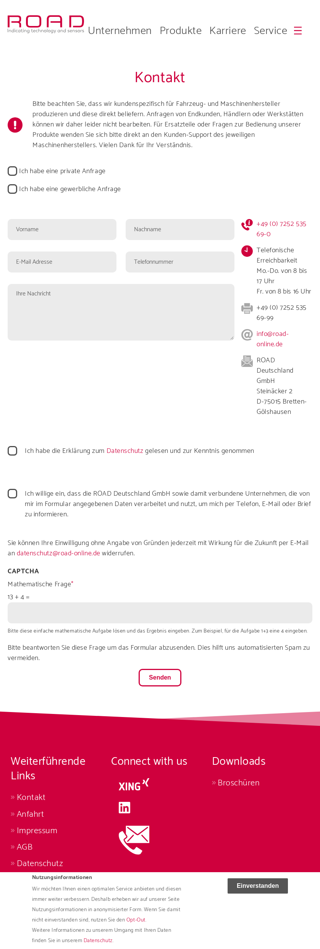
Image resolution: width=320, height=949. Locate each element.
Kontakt (31, 797)
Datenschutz (125, 451)
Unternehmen (120, 31)
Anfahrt (30, 814)
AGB (25, 847)
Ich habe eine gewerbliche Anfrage (70, 189)
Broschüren (239, 783)
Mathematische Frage (39, 584)
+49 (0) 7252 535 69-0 (282, 229)
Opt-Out (135, 924)
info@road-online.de (273, 339)
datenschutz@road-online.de (58, 553)
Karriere (227, 31)
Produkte (181, 31)
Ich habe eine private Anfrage (62, 171)
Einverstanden (258, 890)
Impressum (37, 831)
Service (271, 31)
